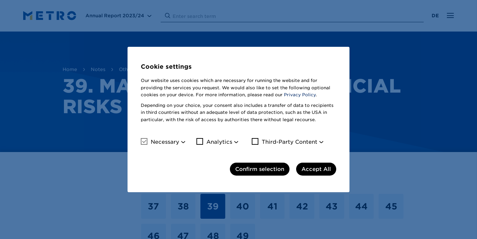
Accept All (316, 169)
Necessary (160, 141)
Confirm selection (259, 169)
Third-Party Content (284, 141)
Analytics (214, 141)
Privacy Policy (300, 94)
